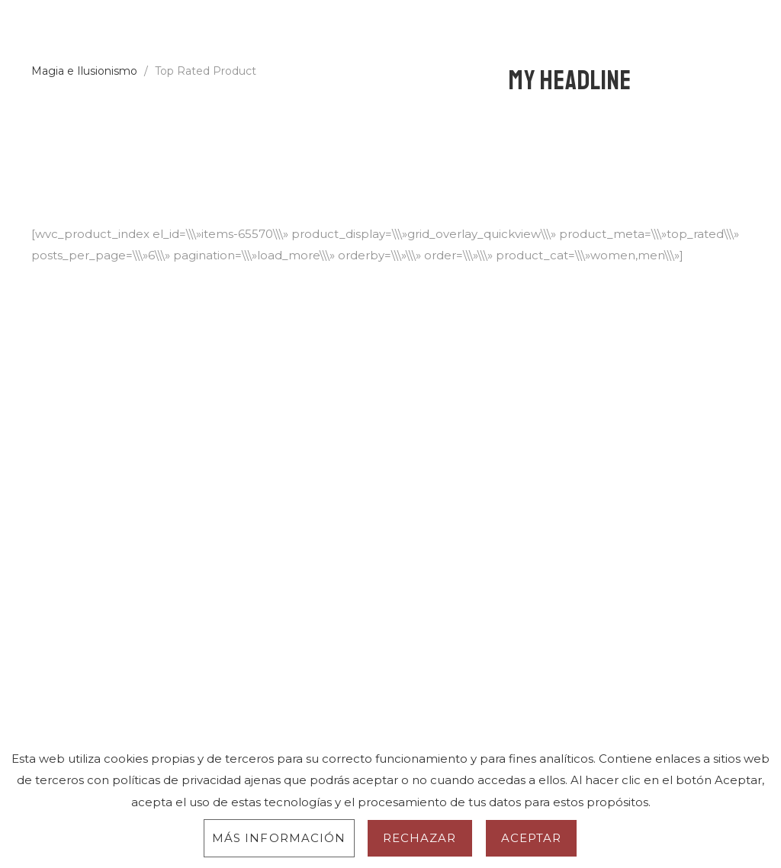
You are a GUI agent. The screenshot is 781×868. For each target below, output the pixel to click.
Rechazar (420, 838)
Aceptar (531, 838)
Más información (279, 838)
